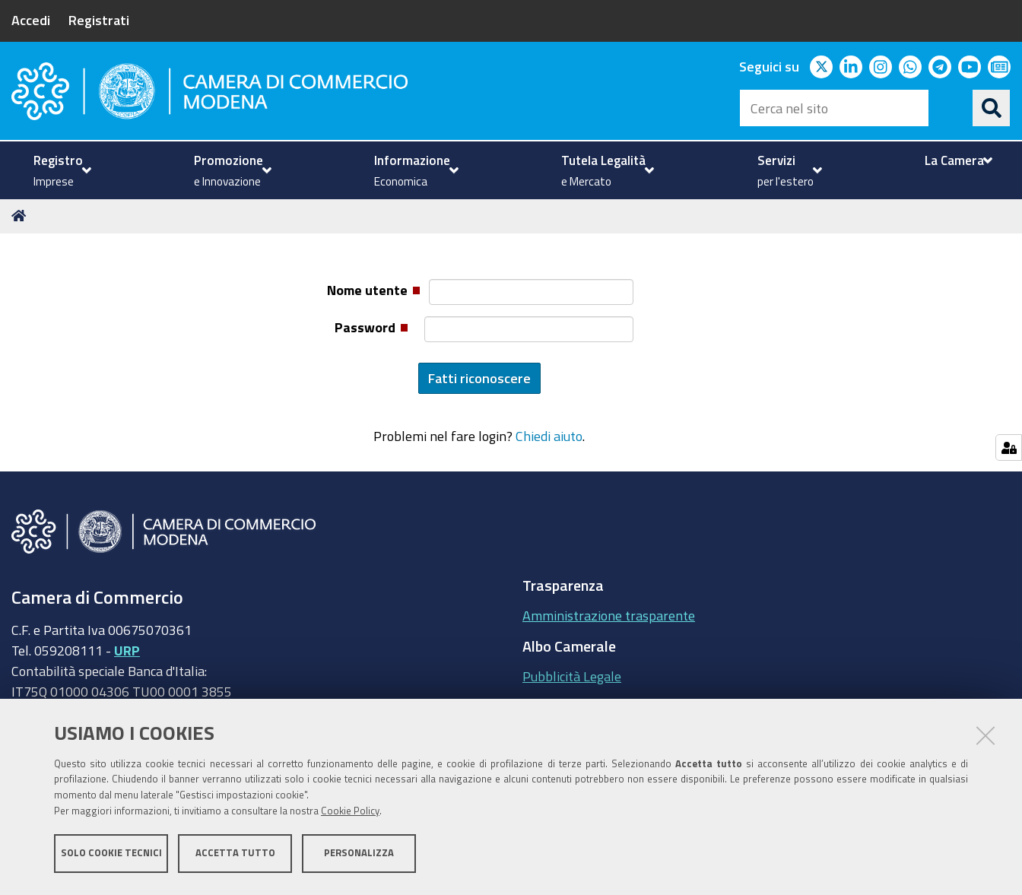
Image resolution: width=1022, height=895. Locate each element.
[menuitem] (60, 170)
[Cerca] (992, 108)
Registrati (98, 20)
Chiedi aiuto (549, 436)
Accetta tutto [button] (235, 855)
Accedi (30, 20)
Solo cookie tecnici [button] (111, 855)
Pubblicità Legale (571, 676)
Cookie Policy (350, 813)
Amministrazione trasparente (608, 615)
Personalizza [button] (359, 855)
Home (21, 215)
